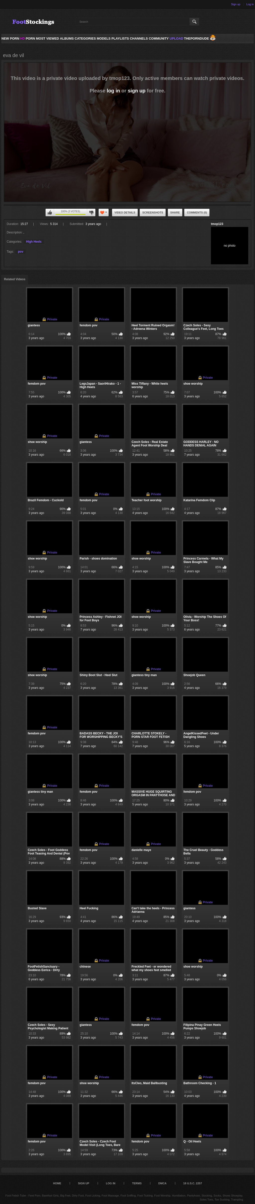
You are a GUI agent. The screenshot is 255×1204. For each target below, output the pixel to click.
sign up (136, 90)
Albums (67, 38)
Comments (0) (197, 212)
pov (20, 251)
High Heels (34, 241)
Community (159, 38)
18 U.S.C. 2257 (192, 1183)
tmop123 (217, 224)
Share (175, 212)
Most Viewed (47, 38)
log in (113, 90)
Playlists (120, 38)
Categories (85, 38)
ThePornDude (196, 38)
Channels (139, 38)
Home (57, 1183)
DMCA (162, 1183)
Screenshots (152, 212)
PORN (27, 38)
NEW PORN (10, 38)
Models (104, 38)
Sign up (235, 4)
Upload (176, 38)
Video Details (125, 212)
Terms (137, 1183)
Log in (250, 4)
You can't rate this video (50, 212)
